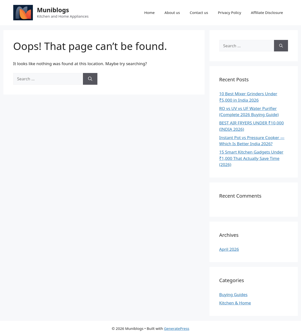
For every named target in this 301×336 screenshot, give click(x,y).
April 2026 (229, 249)
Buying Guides (233, 294)
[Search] (90, 79)
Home (149, 12)
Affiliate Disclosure (267, 12)
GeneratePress (176, 328)
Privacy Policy (229, 12)
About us (172, 12)
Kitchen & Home (235, 303)
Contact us (199, 12)
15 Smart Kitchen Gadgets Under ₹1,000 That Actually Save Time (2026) (251, 158)
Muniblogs (53, 10)
